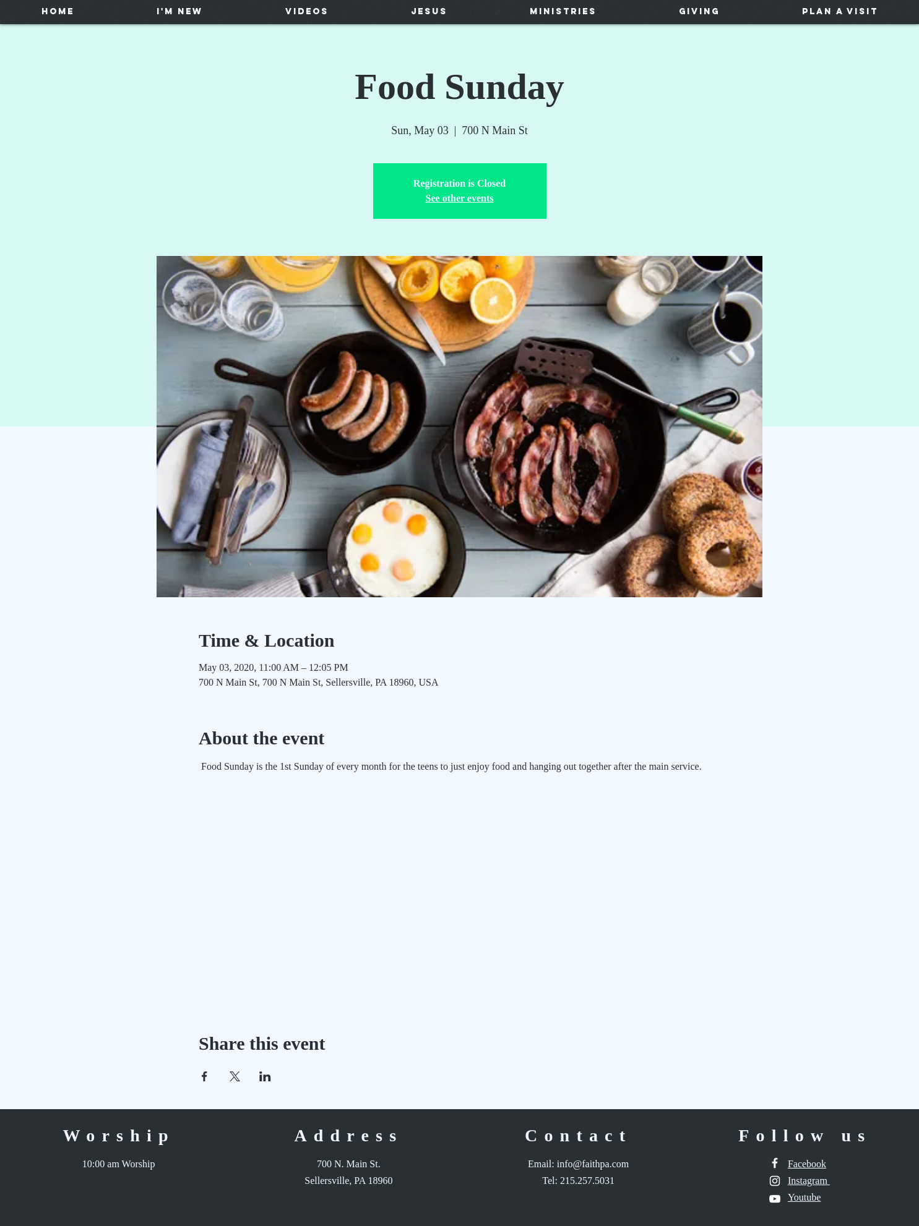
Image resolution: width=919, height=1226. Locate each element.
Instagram (809, 1180)
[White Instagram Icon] (775, 1181)
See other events (460, 198)
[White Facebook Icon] (775, 1163)
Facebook (807, 1164)
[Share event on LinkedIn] (265, 1076)
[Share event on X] (235, 1076)
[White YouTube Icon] (775, 1199)
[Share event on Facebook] (204, 1076)
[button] (179, 11)
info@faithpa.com (593, 1164)
